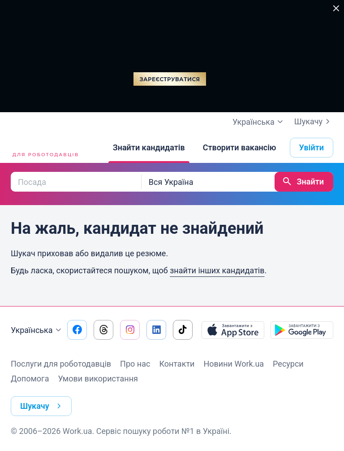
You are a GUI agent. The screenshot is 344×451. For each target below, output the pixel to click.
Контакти (176, 363)
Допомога (30, 378)
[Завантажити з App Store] (233, 330)
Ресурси (288, 363)
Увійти (311, 147)
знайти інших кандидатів (217, 270)
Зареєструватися (170, 79)
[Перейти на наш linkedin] (156, 330)
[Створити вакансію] (239, 147)
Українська (37, 330)
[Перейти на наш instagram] (130, 330)
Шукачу (313, 121)
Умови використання (98, 378)
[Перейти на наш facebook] (77, 330)
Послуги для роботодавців (61, 363)
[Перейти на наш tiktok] (183, 330)
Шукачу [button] (42, 406)
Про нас (135, 363)
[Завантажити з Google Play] (302, 330)
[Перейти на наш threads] (103, 330)
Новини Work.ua (233, 363)
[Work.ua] (44, 147)
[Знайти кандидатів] (148, 147)
